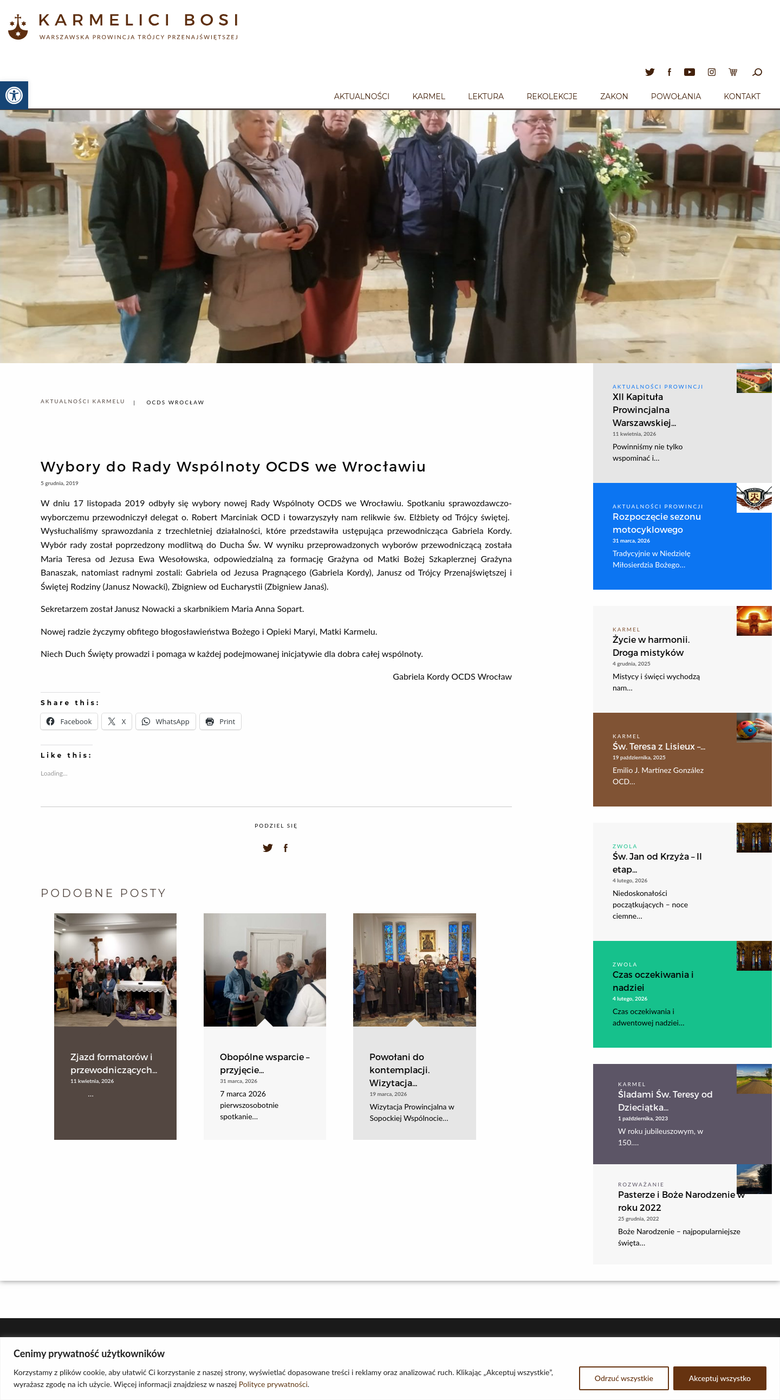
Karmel (428, 96)
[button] (14, 95)
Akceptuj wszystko (720, 1378)
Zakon (614, 96)
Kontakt (742, 96)
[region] (390, 1368)
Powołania (676, 96)
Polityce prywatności (273, 1384)
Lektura (486, 96)
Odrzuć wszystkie (624, 1378)
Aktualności (361, 96)
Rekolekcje (551, 96)
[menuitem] (362, 94)
